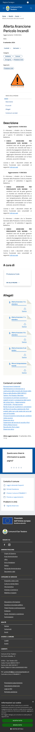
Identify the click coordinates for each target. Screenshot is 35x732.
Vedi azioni (17, 48)
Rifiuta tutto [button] (17, 725)
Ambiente (7, 611)
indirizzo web (14, 167)
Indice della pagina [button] (12, 96)
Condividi (8, 48)
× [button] (33, 702)
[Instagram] (9, 545)
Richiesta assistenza (10, 692)
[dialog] (17, 716)
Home (4, 16)
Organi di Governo (10, 553)
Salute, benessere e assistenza (14, 614)
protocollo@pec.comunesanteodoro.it (16, 672)
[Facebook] (4, 545)
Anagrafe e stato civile (11, 581)
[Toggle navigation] (4, 8)
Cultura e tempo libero (11, 584)
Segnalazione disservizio (12, 686)
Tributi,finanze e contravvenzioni (14, 608)
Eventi (6, 643)
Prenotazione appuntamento (13, 683)
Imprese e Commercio (11, 590)
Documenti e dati (9, 571)
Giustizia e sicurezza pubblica (13, 605)
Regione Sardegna (8, 2)
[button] (17, 729)
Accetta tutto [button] (17, 720)
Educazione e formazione (12, 602)
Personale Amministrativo (12, 568)
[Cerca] (31, 8)
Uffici (6, 559)
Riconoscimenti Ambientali (11, 386)
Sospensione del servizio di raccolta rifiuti (16, 422)
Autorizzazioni (8, 617)
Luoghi (6, 640)
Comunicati (7, 629)
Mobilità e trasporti (10, 593)
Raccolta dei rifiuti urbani (11, 427)
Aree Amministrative (11, 556)
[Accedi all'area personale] (28, 2)
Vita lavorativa (9, 587)
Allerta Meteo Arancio (10, 425)
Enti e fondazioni (9, 562)
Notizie (6, 626)
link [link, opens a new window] (8, 716)
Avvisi (17, 16)
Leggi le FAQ (8, 689)
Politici (6, 565)
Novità (11, 16)
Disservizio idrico (8, 420)
